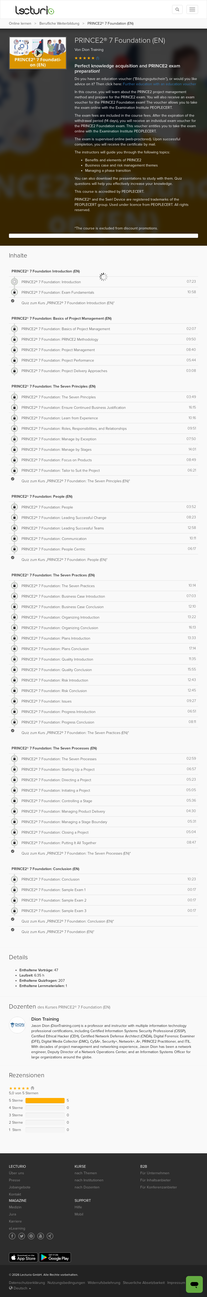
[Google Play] (55, 1257)
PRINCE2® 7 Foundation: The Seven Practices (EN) (53, 575)
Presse (14, 1180)
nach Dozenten (87, 1187)
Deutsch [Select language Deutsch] (20, 1288)
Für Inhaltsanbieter (155, 1180)
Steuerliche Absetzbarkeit (144, 1282)
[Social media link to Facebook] (12, 1236)
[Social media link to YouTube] (40, 1236)
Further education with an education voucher (159, 84)
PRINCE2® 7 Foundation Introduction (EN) (46, 271)
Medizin (15, 1207)
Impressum (176, 1282)
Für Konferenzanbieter (158, 1187)
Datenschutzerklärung (27, 1282)
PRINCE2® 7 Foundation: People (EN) (42, 496)
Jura (12, 1214)
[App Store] (23, 1257)
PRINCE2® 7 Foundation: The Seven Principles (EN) (54, 386)
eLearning (17, 1228)
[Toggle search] (177, 9)
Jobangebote (19, 1187)
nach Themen (86, 1173)
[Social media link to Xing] (50, 1236)
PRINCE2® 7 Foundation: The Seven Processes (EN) (54, 748)
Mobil (79, 1214)
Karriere (15, 1221)
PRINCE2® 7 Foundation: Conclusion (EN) (45, 869)
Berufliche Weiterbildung (59, 23)
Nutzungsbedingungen (66, 1282)
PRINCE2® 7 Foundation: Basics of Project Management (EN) (62, 318)
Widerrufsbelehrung (104, 1282)
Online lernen (20, 23)
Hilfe (78, 1207)
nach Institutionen (89, 1180)
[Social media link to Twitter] (21, 1236)
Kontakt (15, 1194)
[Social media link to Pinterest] (31, 1236)
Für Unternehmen (154, 1173)
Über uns (16, 1173)
